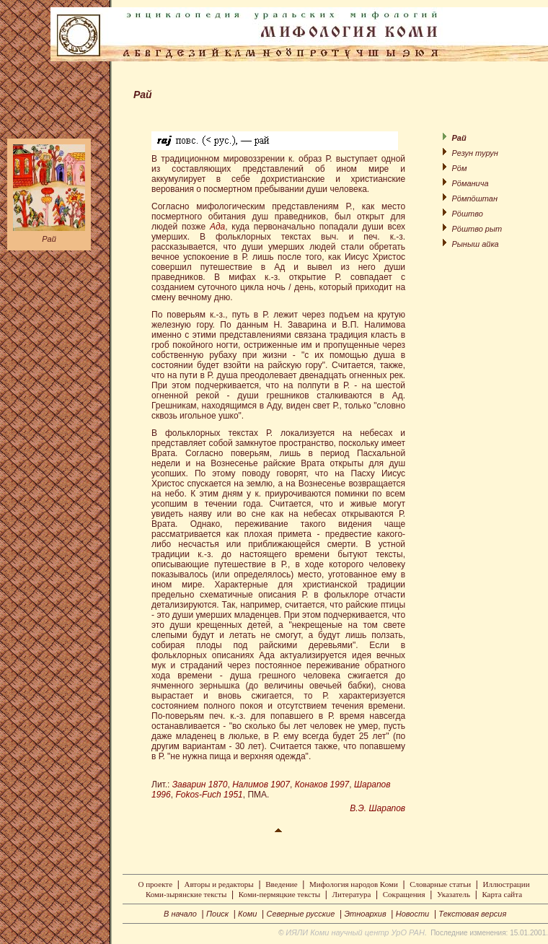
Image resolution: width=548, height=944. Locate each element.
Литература (351, 894)
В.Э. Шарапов (377, 808)
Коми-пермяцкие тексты (279, 894)
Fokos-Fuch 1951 (208, 795)
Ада (217, 227)
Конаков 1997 (322, 784)
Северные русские (300, 913)
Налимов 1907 (261, 784)
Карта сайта (502, 894)
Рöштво (466, 213)
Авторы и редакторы (218, 884)
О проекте (155, 884)
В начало (180, 913)
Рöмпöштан (474, 198)
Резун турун (474, 153)
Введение (281, 884)
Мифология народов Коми (353, 884)
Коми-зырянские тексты (186, 894)
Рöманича (469, 183)
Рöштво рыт (476, 228)
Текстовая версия (472, 913)
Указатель (453, 894)
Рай (49, 239)
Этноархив (365, 913)
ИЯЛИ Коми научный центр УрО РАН (355, 932)
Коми (247, 913)
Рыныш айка (474, 244)
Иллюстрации (506, 884)
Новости (412, 913)
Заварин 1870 (200, 784)
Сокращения (404, 894)
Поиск (217, 913)
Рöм (459, 168)
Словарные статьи (440, 884)
